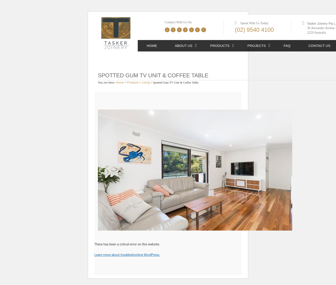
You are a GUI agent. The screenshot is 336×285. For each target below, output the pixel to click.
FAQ (287, 46)
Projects (257, 46)
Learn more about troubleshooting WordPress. (127, 255)
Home (152, 46)
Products (219, 46)
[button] (196, 46)
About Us (183, 46)
